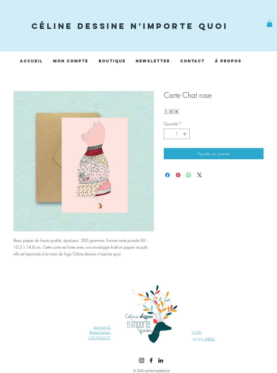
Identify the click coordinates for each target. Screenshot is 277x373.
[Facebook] (151, 360)
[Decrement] (168, 134)
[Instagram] (141, 360)
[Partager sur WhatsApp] (188, 175)
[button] (270, 23)
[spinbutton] (177, 134)
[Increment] (185, 134)
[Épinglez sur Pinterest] (178, 175)
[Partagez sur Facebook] (167, 175)
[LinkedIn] (160, 360)
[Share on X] (199, 175)
